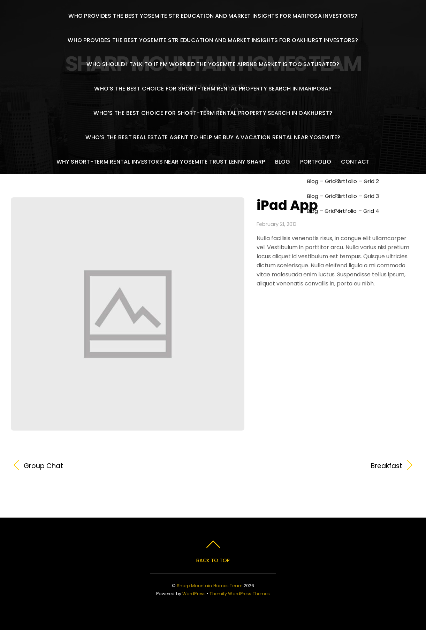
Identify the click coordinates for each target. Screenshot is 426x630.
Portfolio (315, 162)
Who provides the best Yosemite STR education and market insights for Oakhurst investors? (213, 40)
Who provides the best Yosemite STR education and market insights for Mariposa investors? (212, 16)
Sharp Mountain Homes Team (210, 586)
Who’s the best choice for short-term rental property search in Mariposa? (213, 89)
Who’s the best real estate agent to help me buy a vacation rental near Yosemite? (212, 137)
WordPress (194, 594)
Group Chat (43, 466)
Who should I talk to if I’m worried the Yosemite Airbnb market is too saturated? (212, 64)
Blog (282, 162)
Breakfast (313, 466)
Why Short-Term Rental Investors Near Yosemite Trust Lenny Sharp (160, 162)
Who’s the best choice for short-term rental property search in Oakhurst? (212, 113)
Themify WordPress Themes (240, 594)
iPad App (287, 205)
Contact (355, 162)
